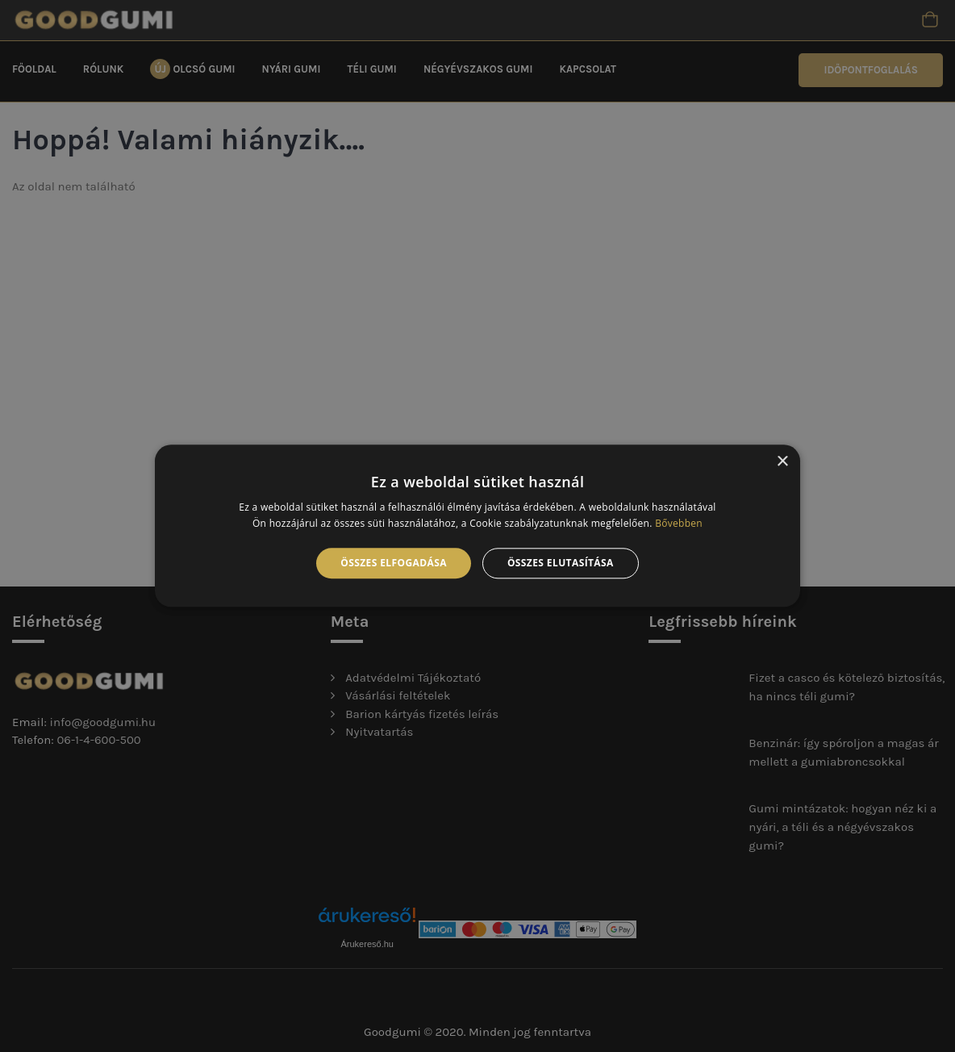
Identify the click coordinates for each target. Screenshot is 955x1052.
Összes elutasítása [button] (560, 563)
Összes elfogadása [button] (393, 563)
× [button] (782, 462)
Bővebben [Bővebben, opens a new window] (679, 524)
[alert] (477, 526)
